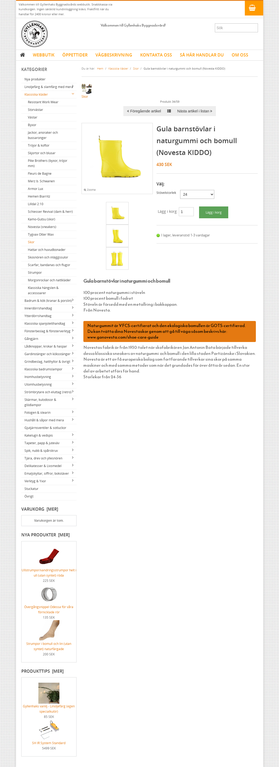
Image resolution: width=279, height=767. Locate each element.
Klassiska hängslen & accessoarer (43, 290)
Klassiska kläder (36, 94)
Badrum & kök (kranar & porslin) (48, 300)
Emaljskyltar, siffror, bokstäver (46, 473)
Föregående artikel (144, 111)
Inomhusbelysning (37, 377)
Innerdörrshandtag (38, 308)
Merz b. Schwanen (41, 181)
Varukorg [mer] (39, 509)
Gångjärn (31, 338)
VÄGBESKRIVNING (113, 55)
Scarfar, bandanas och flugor (49, 265)
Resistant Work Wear (43, 102)
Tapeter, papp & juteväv (41, 443)
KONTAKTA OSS (156, 55)
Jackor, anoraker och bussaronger (43, 135)
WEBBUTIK (43, 55)
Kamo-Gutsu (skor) (41, 219)
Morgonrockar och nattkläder (49, 280)
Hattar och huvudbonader (46, 249)
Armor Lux (35, 188)
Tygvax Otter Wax (41, 234)
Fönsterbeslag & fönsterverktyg (47, 331)
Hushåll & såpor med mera (44, 420)
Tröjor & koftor (38, 145)
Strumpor (35, 272)
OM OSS (240, 55)
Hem (100, 68)
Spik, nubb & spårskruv (41, 450)
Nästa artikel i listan (194, 111)
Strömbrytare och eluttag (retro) (48, 392)
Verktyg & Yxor (35, 481)
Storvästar (35, 109)
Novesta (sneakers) (42, 227)
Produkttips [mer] (42, 671)
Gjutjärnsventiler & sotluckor (45, 428)
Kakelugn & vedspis (38, 435)
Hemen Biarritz (39, 196)
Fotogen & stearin (37, 412)
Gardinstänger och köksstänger (47, 354)
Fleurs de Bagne (40, 173)
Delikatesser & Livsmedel (43, 466)
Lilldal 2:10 (35, 204)
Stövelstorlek (166, 192)
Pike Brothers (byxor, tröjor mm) (47, 163)
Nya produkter (34, 79)
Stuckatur (31, 488)
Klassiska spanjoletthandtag (44, 323)
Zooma (90, 189)
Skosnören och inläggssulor (48, 257)
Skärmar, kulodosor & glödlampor (40, 402)
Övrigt (28, 496)
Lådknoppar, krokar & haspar (45, 346)
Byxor (32, 125)
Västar (32, 117)
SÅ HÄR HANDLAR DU (202, 55)
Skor (31, 242)
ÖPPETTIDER (75, 55)
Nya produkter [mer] (45, 535)
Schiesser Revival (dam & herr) (50, 211)
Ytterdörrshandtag (38, 316)
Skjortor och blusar (41, 153)
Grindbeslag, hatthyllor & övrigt (47, 361)
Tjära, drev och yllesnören (43, 458)
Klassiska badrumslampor (43, 369)
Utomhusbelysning (38, 384)
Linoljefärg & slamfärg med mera (48, 87)
